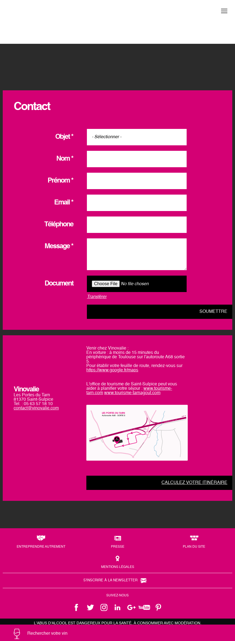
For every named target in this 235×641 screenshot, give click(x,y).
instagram (104, 607)
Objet (64, 137)
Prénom (60, 180)
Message (59, 246)
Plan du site (194, 546)
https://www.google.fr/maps (112, 370)
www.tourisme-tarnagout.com (132, 393)
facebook (76, 607)
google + (131, 607)
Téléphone (58, 224)
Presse (117, 546)
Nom (64, 158)
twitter (90, 607)
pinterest (158, 607)
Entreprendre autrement (41, 546)
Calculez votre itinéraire (194, 483)
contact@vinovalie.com (36, 408)
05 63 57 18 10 (38, 404)
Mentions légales (117, 567)
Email (63, 202)
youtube (145, 607)
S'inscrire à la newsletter (110, 580)
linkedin (117, 607)
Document (59, 283)
